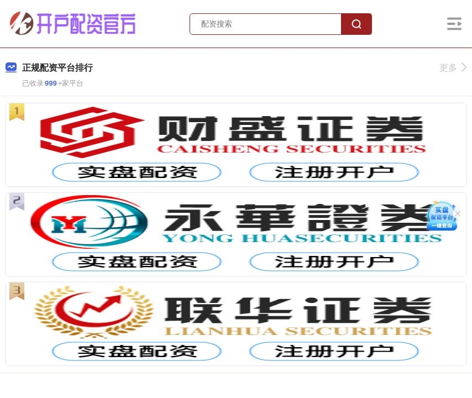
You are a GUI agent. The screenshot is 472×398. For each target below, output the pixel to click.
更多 (452, 67)
